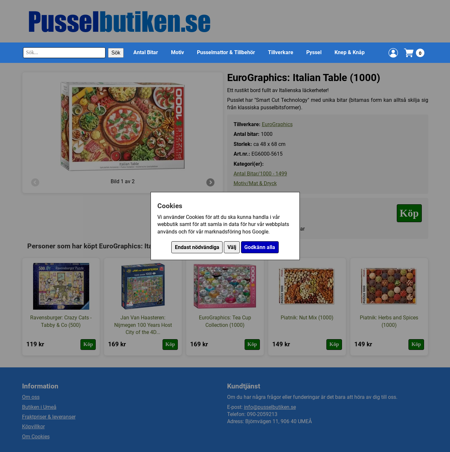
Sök (115, 52)
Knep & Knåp (349, 52)
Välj (231, 247)
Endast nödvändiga (197, 247)
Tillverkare (280, 52)
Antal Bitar (145, 52)
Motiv (177, 52)
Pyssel (314, 52)
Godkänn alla (259, 247)
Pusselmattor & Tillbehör (226, 52)
